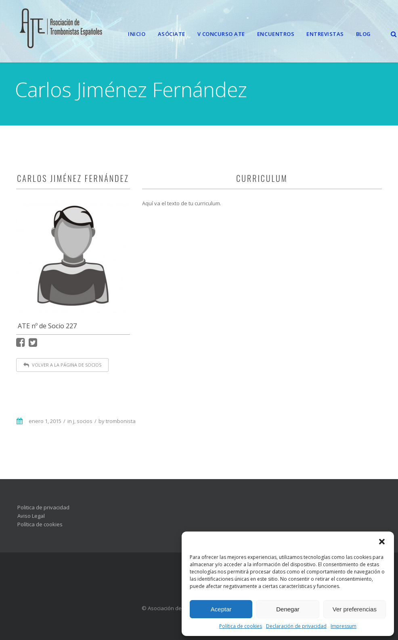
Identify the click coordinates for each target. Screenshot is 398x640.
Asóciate (171, 34)
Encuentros (275, 34)
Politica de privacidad (43, 507)
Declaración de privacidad (296, 626)
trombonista (121, 421)
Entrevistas (325, 34)
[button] (382, 542)
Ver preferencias (355, 609)
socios (84, 421)
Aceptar (221, 609)
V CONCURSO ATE (221, 34)
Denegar (288, 609)
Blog (363, 34)
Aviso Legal (31, 515)
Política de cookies (240, 626)
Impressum (343, 626)
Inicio (136, 34)
